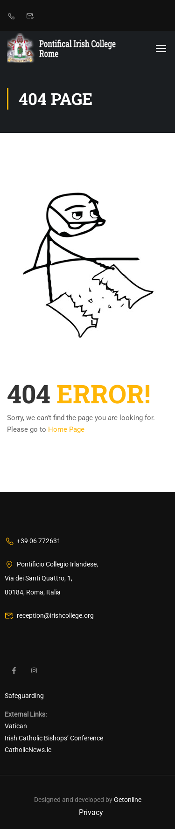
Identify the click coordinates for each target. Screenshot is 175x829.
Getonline (127, 799)
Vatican (16, 726)
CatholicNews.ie (28, 749)
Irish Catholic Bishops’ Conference (54, 738)
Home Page (66, 429)
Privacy (91, 812)
